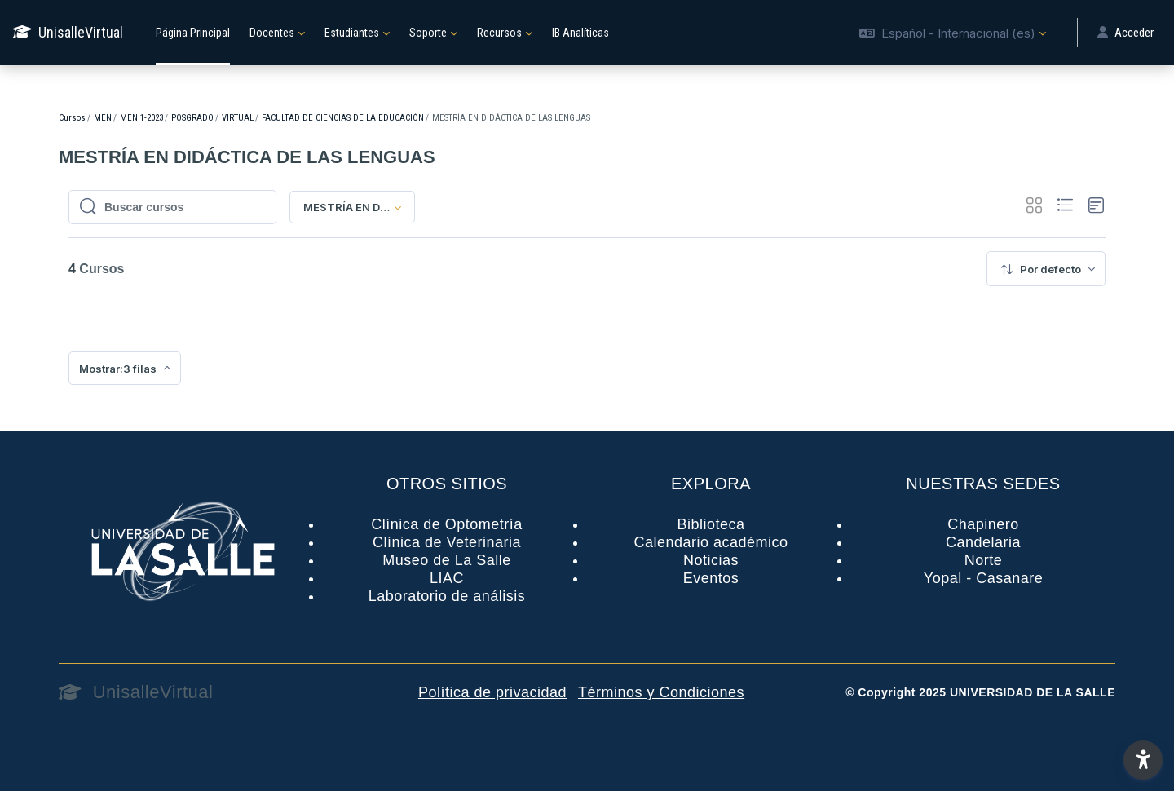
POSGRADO (192, 118)
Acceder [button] (1125, 32)
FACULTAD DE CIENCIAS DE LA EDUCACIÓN (343, 118)
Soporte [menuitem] (428, 32)
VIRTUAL (238, 118)
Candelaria (983, 542)
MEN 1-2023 (141, 118)
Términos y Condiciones (661, 692)
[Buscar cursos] (181, 207)
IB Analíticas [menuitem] (580, 32)
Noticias (711, 560)
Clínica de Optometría (447, 524)
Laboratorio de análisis (447, 596)
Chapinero (983, 524)
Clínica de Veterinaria (447, 542)
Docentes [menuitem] (271, 32)
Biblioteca (710, 524)
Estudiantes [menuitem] (351, 32)
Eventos (711, 578)
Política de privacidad (492, 692)
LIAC (447, 578)
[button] (953, 32)
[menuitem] (1046, 268)
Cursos (72, 118)
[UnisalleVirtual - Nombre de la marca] (68, 32)
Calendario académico (710, 542)
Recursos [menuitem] (499, 32)
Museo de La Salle (446, 560)
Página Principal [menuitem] (193, 32)
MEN (103, 118)
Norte (983, 560)
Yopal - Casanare (983, 578)
